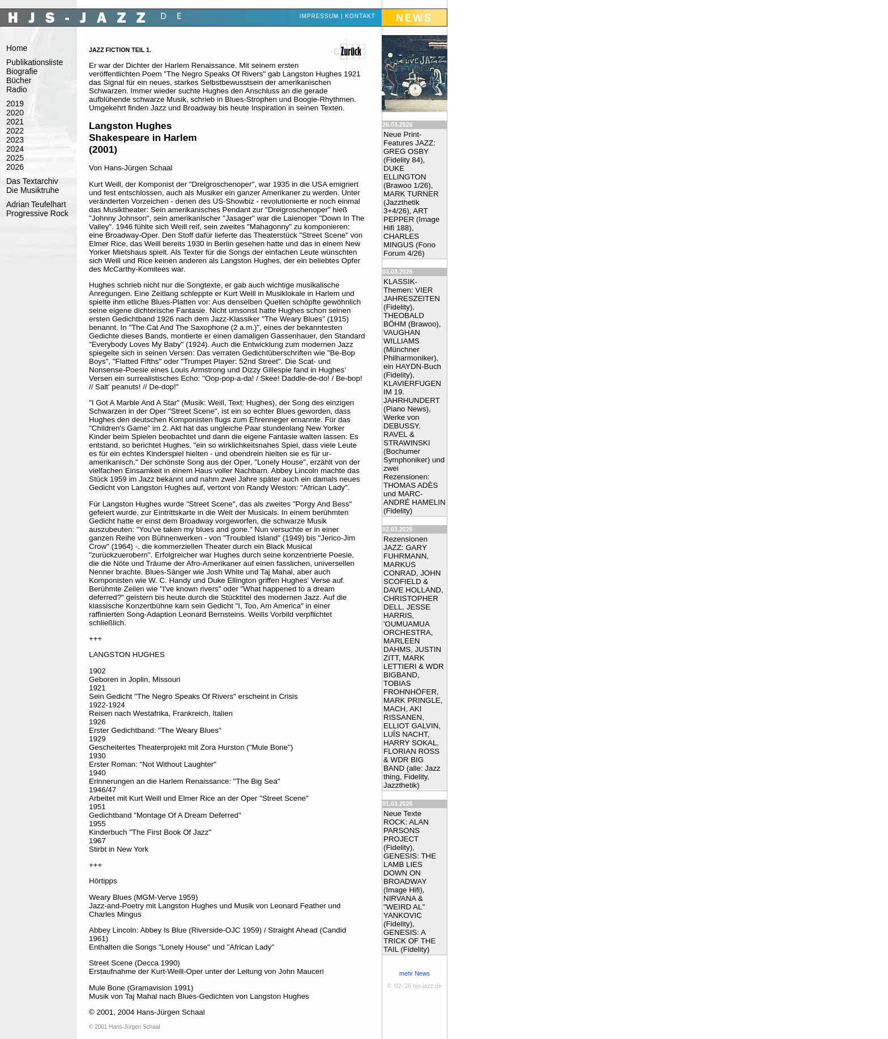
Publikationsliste (34, 62)
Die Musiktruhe (32, 190)
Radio (16, 89)
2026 (15, 166)
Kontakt (360, 16)
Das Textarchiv (32, 181)
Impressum (319, 16)
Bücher (18, 80)
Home (16, 48)
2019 (15, 103)
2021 (15, 121)
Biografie (21, 71)
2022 (15, 130)
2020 (15, 112)
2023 (15, 139)
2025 (15, 157)
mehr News (414, 973)
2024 (15, 148)
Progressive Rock (37, 213)
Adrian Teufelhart (36, 204)
